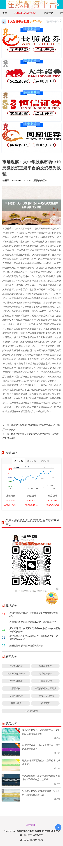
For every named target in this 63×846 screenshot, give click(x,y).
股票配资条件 (45, 665)
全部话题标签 (31, 710)
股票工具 (45, 703)
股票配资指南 (15, 680)
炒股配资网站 (15, 665)
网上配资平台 (45, 673)
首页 (4, 13)
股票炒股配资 (40, 180)
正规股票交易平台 (45, 695)
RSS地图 (28, 834)
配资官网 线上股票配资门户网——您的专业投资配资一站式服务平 (34, 630)
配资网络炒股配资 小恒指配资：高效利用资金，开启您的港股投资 (33, 638)
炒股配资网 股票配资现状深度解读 (26, 645)
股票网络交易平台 (16, 673)
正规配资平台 (45, 680)
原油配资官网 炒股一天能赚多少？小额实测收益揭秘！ (33, 614)
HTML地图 (38, 834)
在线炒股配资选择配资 (45, 688)
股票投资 (48, 13)
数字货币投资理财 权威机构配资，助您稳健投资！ (33, 622)
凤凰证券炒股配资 (25, 13)
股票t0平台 (16, 703)
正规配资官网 (15, 695)
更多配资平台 (53, 21)
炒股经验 (16, 688)
